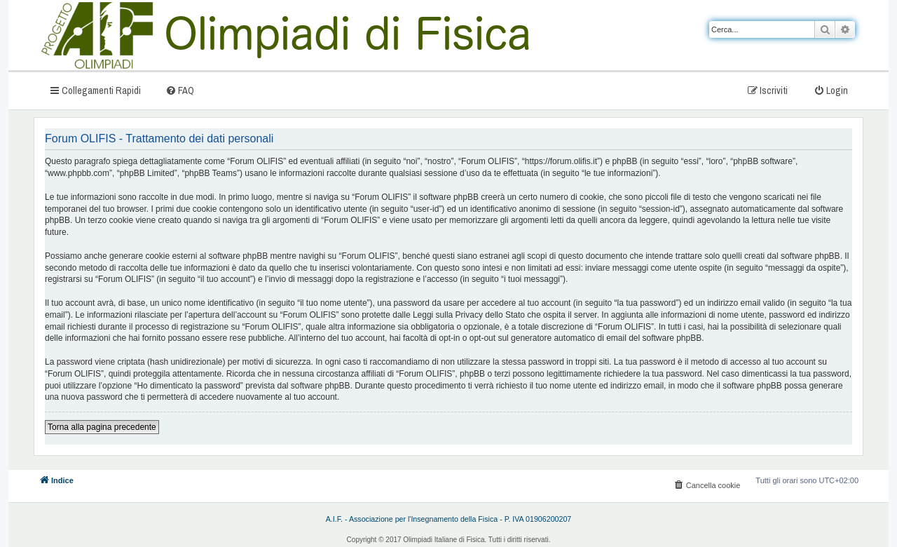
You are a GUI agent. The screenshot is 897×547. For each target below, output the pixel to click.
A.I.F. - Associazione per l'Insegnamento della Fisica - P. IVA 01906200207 (449, 519)
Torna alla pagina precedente (102, 427)
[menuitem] (179, 90)
